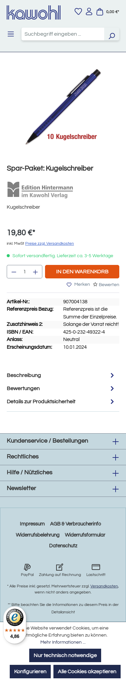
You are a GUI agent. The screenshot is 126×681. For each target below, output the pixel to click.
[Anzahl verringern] (14, 271)
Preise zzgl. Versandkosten (49, 243)
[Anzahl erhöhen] (36, 271)
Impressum (32, 523)
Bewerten (109, 284)
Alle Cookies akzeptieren (87, 671)
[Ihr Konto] (89, 11)
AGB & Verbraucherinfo (75, 523)
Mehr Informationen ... (63, 642)
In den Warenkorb (82, 271)
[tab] (61, 375)
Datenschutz (63, 545)
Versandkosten (104, 586)
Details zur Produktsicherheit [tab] (61, 401)
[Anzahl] (24, 271)
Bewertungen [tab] (61, 388)
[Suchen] (111, 34)
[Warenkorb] (107, 11)
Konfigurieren (30, 671)
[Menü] (11, 34)
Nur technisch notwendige (65, 655)
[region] (63, 113)
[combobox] (63, 34)
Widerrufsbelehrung (37, 535)
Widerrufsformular (85, 535)
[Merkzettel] (78, 11)
